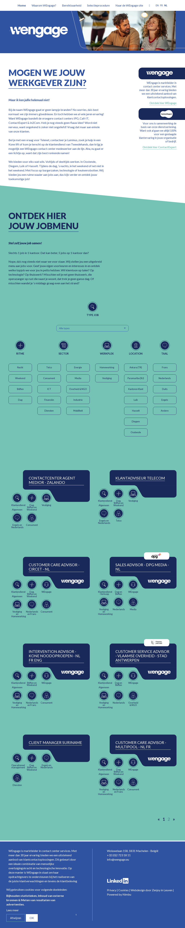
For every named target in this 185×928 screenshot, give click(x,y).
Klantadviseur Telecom (140, 478)
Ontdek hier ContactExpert (160, 147)
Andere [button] (165, 410)
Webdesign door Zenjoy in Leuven (151, 890)
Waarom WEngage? (44, 5)
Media (78, 378)
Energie (78, 367)
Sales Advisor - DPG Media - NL (142, 567)
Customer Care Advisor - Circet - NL (54, 567)
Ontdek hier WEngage (163, 103)
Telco (49, 367)
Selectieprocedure (98, 5)
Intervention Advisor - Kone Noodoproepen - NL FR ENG (54, 655)
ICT (49, 389)
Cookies (123, 890)
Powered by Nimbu (119, 894)
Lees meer (12, 910)
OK (32, 918)
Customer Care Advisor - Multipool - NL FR (140, 744)
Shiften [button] (20, 389)
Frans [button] (165, 367)
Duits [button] (164, 389)
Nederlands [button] (165, 378)
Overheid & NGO (78, 389)
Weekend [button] (20, 378)
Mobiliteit (78, 410)
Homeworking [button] (107, 367)
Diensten (49, 410)
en (157, 5)
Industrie (78, 399)
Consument (49, 378)
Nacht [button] (20, 367)
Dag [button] (20, 399)
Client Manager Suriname (55, 742)
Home (22, 5)
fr (161, 5)
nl (165, 5)
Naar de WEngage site (129, 5)
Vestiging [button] (107, 378)
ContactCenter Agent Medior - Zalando (52, 480)
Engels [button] (164, 399)
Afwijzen (15, 918)
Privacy (111, 890)
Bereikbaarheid (71, 5)
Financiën (49, 399)
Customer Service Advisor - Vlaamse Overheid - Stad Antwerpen (142, 655)
